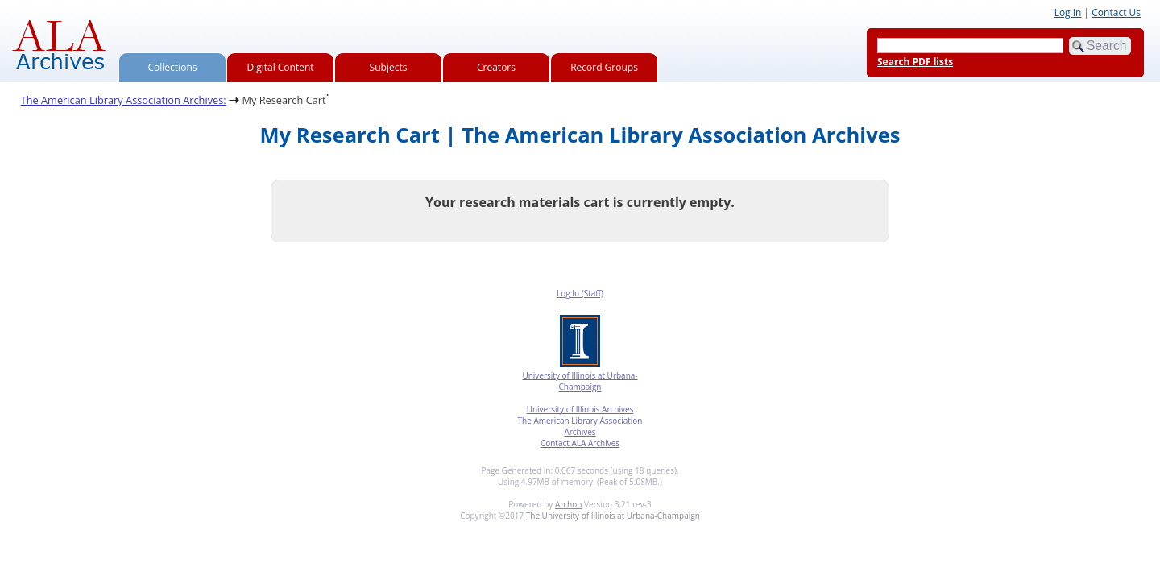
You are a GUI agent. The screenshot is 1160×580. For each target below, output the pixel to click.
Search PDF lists (915, 61)
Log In (1068, 12)
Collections (172, 67)
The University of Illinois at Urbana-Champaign (613, 515)
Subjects (389, 67)
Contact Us (1116, 12)
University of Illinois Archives (580, 409)
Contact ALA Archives (580, 443)
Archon (568, 504)
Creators (496, 67)
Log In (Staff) (580, 293)
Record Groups (604, 67)
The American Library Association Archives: (123, 100)
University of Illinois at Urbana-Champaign (579, 381)
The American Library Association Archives (580, 426)
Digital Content (279, 67)
